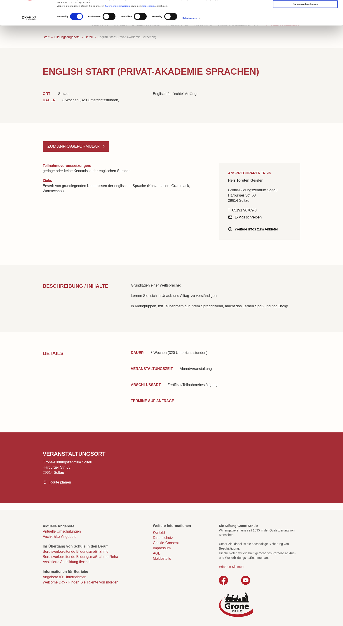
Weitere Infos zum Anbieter (256, 229)
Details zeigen (190, 41)
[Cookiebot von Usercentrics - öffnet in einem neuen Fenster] (29, 41)
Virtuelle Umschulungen (62, 531)
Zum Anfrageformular (74, 146)
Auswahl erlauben (305, 18)
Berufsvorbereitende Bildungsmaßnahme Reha (80, 557)
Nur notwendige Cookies (305, 27)
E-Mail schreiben (248, 217)
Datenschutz (163, 538)
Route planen (60, 482)
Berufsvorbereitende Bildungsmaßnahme (75, 551)
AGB (157, 553)
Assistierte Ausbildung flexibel (66, 562)
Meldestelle (162, 558)
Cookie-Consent (166, 543)
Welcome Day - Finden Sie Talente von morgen (80, 582)
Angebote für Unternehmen (64, 577)
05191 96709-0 (244, 210)
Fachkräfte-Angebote (59, 536)
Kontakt (159, 532)
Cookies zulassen (305, 9)
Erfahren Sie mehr (231, 567)
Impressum (148, 29)
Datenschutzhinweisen (117, 29)
